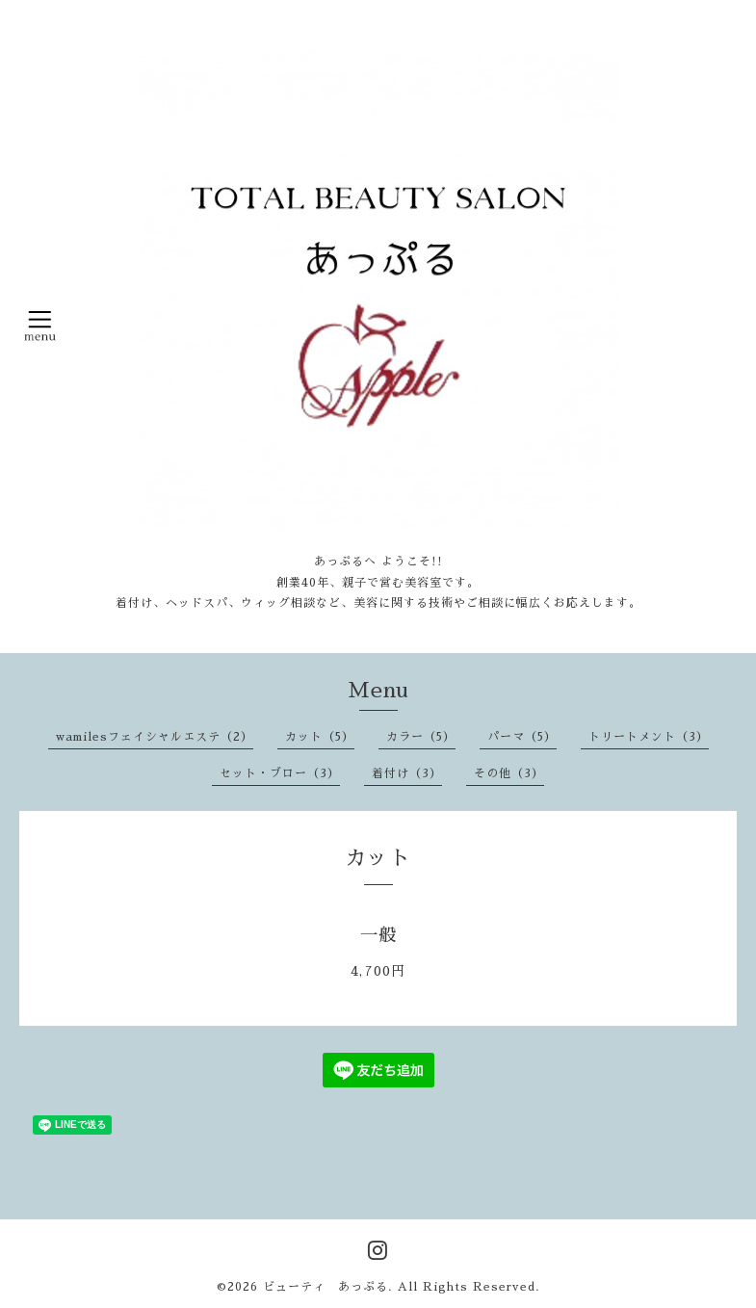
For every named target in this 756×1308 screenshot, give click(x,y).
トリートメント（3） (648, 737)
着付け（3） (407, 773)
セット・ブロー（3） (280, 773)
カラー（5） (421, 737)
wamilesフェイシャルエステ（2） (154, 737)
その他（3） (509, 773)
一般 (378, 935)
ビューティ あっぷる (325, 1287)
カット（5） (319, 737)
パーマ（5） (522, 737)
